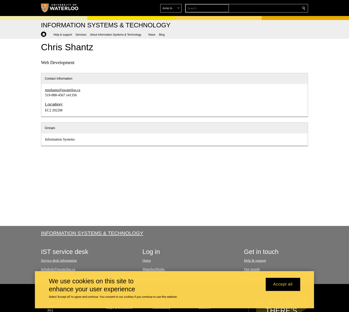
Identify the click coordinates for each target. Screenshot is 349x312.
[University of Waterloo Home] (60, 8)
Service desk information (59, 260)
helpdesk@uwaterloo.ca (58, 269)
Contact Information (58, 78)
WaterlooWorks (153, 269)
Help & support (255, 260)
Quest (146, 260)
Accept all (282, 284)
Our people (252, 269)
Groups (50, 128)
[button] (271, 8)
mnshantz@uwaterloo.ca (62, 90)
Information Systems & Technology (92, 233)
